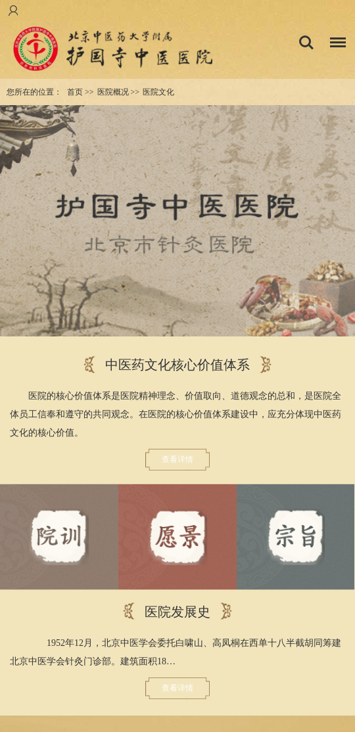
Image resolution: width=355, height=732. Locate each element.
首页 (75, 92)
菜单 (334, 44)
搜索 (306, 42)
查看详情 (177, 459)
